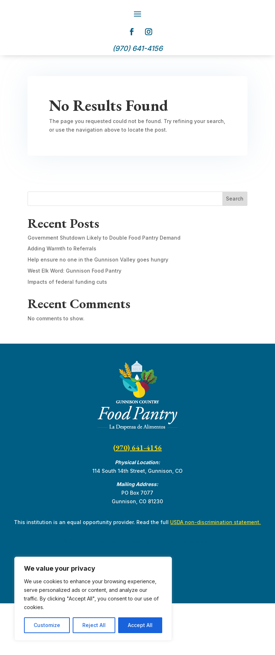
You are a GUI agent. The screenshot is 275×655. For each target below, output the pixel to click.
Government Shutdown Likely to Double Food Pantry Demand (104, 289)
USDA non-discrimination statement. (215, 574)
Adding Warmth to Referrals (62, 300)
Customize (47, 625)
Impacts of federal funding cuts (67, 333)
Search (234, 250)
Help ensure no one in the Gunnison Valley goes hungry (98, 311)
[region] (93, 599)
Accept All (140, 625)
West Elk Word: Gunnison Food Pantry (74, 322)
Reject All (94, 625)
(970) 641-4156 (137, 499)
